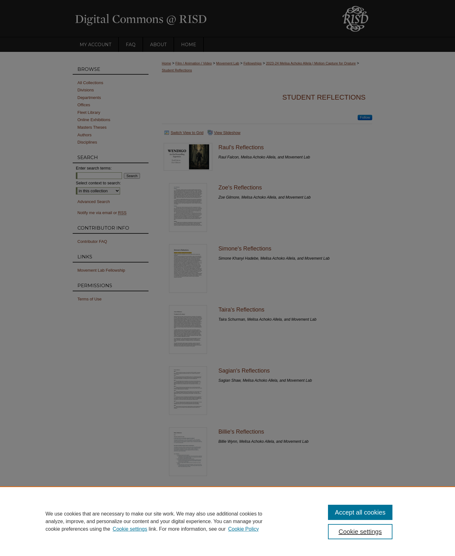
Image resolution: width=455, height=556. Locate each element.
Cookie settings (130, 529)
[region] (227, 521)
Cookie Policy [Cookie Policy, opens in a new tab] (243, 529)
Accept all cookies (360, 512)
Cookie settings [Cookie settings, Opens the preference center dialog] (360, 531)
